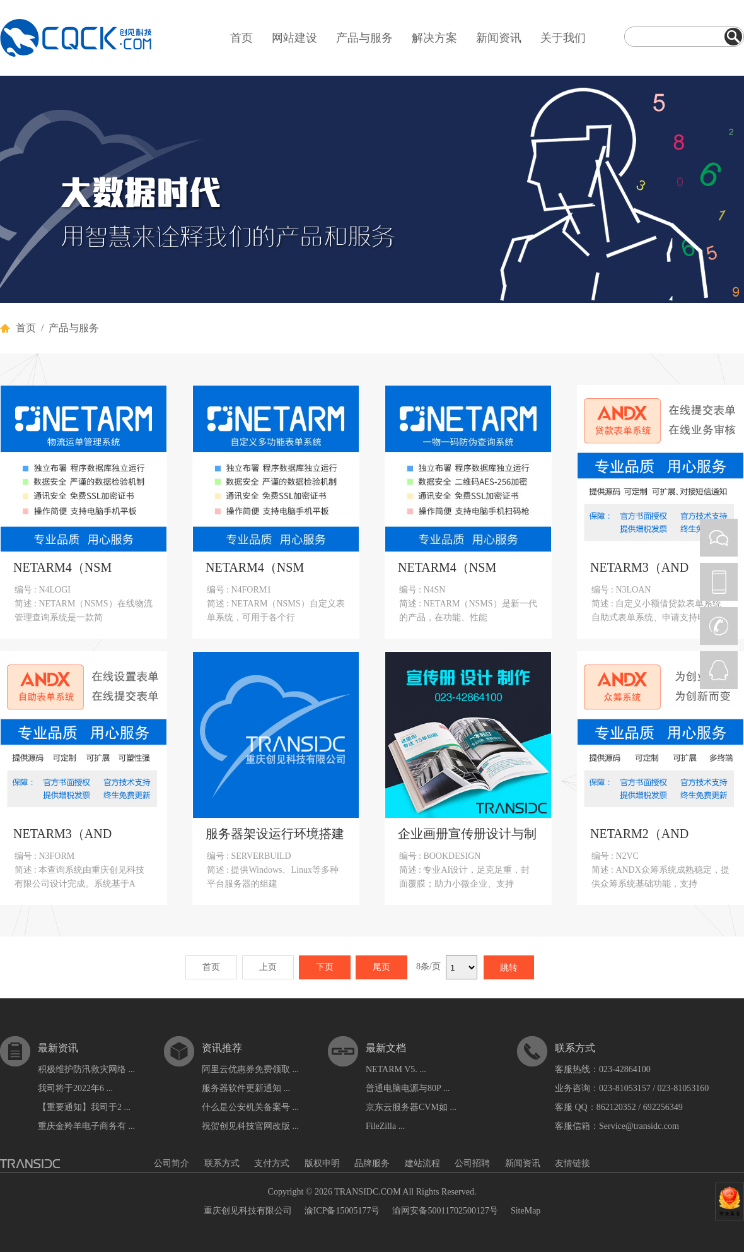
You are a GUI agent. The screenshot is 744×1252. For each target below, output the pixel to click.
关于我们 (563, 38)
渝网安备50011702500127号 (444, 1210)
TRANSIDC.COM (367, 1191)
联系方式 (222, 1163)
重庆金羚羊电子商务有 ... (86, 1126)
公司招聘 (472, 1163)
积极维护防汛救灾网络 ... (86, 1069)
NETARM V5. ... (396, 1069)
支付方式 (271, 1163)
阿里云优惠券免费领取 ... (250, 1069)
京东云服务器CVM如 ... (411, 1107)
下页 (325, 967)
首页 (241, 38)
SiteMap (525, 1210)
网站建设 (294, 38)
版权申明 (322, 1163)
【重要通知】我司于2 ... (84, 1107)
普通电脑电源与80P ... (408, 1088)
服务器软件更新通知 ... (246, 1088)
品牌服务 (372, 1163)
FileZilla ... (385, 1126)
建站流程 (422, 1163)
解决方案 (434, 38)
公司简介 (171, 1163)
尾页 (381, 967)
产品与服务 (364, 38)
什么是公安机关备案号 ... (250, 1107)
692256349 (663, 1107)
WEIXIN (719, 538)
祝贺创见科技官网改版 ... (250, 1126)
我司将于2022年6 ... (75, 1088)
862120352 (616, 1107)
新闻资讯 (498, 38)
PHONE (719, 582)
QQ (719, 670)
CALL (719, 626)
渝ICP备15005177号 (342, 1210)
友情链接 (572, 1163)
